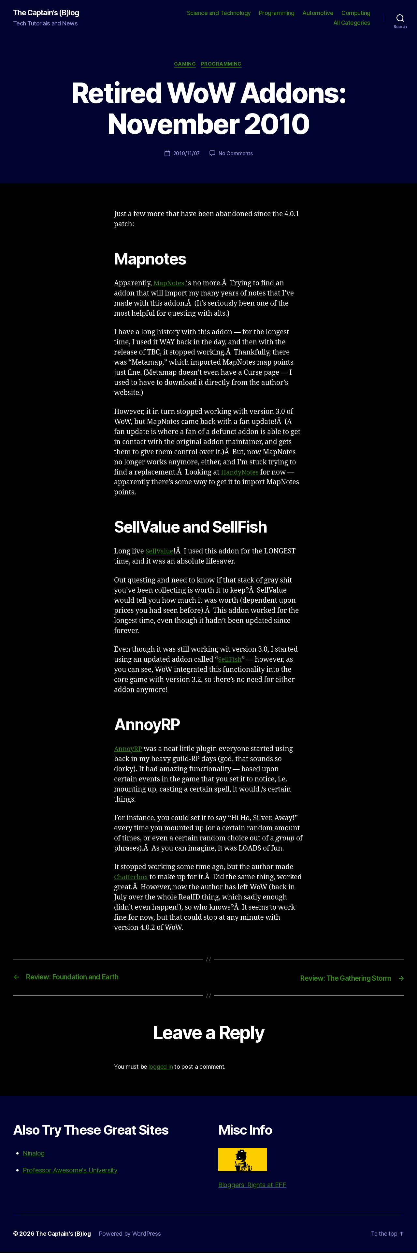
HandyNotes (241, 473)
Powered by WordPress (132, 1234)
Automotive (317, 13)
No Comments (236, 154)
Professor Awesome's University (73, 1171)
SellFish (230, 661)
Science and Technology (219, 13)
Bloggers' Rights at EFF (254, 1169)
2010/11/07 (186, 154)
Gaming (184, 65)
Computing (355, 13)
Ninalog (35, 1154)
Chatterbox (132, 878)
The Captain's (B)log (48, 13)
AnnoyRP (129, 750)
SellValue (161, 552)
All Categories (351, 23)
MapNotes (169, 284)
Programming (277, 13)
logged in (161, 1067)
